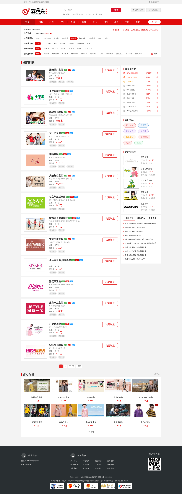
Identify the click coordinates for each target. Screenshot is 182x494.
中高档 (72, 43)
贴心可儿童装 (56, 345)
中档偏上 (63, 43)
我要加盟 (110, 70)
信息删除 (110, 468)
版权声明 (73, 468)
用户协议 (86, 464)
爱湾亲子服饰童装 (58, 218)
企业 (62, 22)
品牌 (51, 22)
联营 (101, 54)
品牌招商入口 (153, 2)
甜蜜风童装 (55, 281)
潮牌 (99, 38)
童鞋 (106, 38)
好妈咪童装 (55, 324)
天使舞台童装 (56, 175)
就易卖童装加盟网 (91, 477)
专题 (127, 22)
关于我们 (73, 461)
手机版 (81, 477)
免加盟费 (55, 54)
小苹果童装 (55, 91)
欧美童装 (92, 38)
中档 (55, 43)
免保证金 (74, 54)
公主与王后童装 (57, 196)
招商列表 (36, 29)
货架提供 (119, 54)
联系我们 (98, 461)
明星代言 (93, 54)
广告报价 (86, 461)
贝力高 (88, 14)
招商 (41, 22)
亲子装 (73, 38)
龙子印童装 (55, 133)
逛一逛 (154, 22)
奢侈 (88, 43)
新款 (73, 22)
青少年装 (47, 38)
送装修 (46, 54)
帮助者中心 (74, 464)
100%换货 (109, 54)
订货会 (105, 22)
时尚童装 (65, 38)
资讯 (95, 22)
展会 (116, 22)
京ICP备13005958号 (105, 477)
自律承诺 (98, 468)
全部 (37, 38)
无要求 (46, 48)
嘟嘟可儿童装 (56, 112)
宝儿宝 (95, 14)
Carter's (81, 14)
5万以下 (55, 48)
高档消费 (80, 43)
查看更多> (157, 374)
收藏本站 (153, 10)
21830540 (28, 464)
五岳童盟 (74, 14)
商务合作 (110, 461)
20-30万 (79, 48)
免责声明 (86, 468)
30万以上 (88, 48)
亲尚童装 (53, 154)
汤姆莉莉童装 (56, 69)
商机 (84, 22)
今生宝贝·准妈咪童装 (60, 260)
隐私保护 (110, 464)
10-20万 (71, 48)
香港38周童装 (56, 239)
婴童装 (56, 38)
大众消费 (47, 43)
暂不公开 (129, 54)
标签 (138, 22)
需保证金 (84, 54)
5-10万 (63, 48)
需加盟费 (65, 54)
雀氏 (100, 14)
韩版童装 (82, 38)
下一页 (71, 366)
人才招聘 (98, 464)
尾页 (79, 366)
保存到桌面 (138, 10)
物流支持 (138, 54)
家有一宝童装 (56, 302)
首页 (24, 2)
